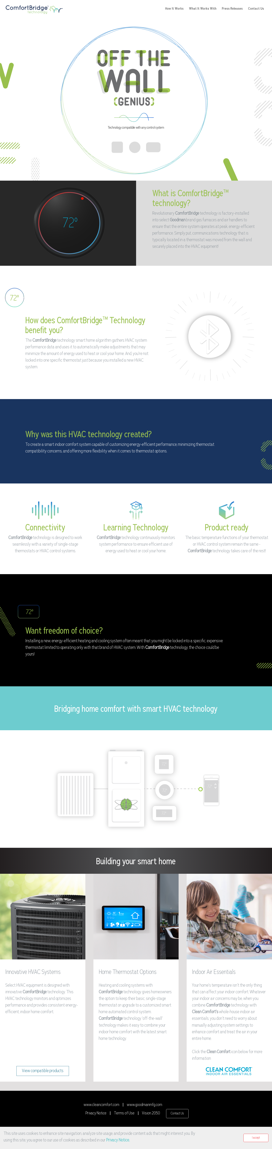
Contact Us (256, 8)
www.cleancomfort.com (101, 1105)
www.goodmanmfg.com (144, 1105)
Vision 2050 (151, 1113)
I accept (256, 1137)
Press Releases (232, 8)
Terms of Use (124, 1113)
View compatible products (42, 1071)
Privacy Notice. (118, 1140)
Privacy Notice (96, 1113)
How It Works (174, 8)
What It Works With (202, 8)
